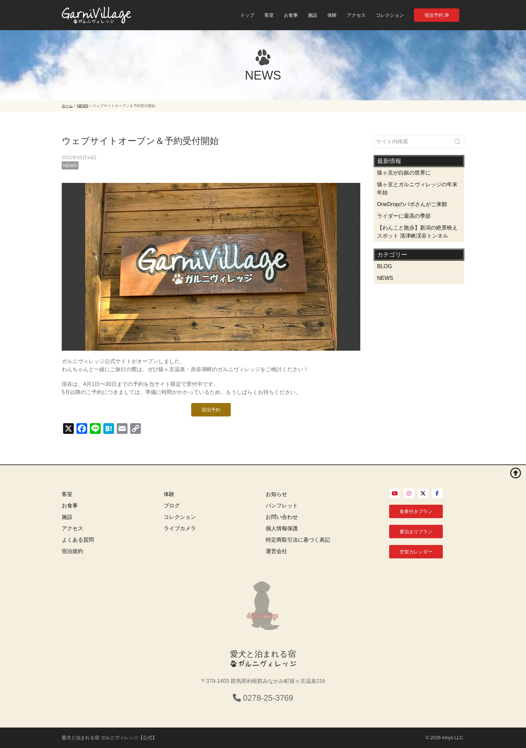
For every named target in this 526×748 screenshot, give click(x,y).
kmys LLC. (453, 737)
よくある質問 (78, 540)
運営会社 (276, 551)
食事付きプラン (416, 511)
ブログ (172, 505)
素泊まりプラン (416, 531)
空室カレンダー (416, 551)
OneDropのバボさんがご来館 (412, 204)
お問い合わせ (282, 517)
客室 (269, 15)
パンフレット (282, 505)
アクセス (356, 15)
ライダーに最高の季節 (404, 216)
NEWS (70, 165)
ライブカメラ (180, 528)
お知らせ (276, 494)
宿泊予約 (436, 15)
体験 (332, 15)
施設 (312, 15)
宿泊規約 (72, 551)
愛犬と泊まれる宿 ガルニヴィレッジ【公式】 (109, 737)
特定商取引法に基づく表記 (298, 540)
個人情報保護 (282, 528)
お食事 (291, 15)
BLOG (384, 266)
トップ (247, 15)
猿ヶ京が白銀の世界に (404, 173)
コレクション (390, 15)
